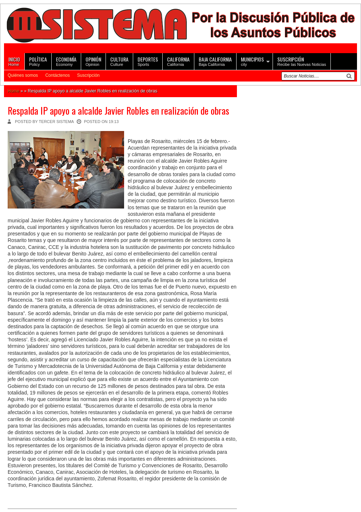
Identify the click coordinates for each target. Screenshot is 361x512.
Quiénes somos (23, 75)
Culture (119, 61)
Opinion (93, 61)
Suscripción (88, 75)
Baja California (215, 61)
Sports (148, 61)
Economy (66, 61)
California (178, 61)
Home (14, 61)
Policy (38, 61)
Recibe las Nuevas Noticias (301, 61)
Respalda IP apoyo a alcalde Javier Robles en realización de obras (118, 110)
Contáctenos (57, 75)
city (252, 61)
